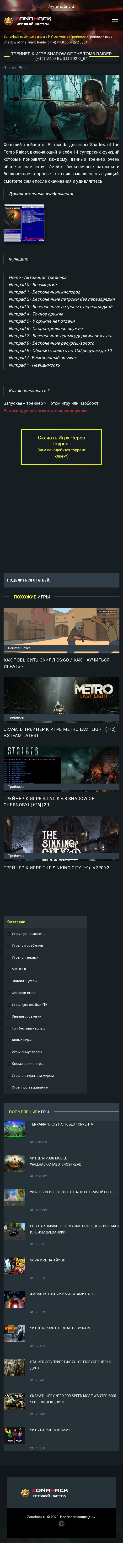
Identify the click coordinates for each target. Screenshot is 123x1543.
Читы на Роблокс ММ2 (50, 1430)
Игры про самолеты (26, 934)
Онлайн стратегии (23, 1017)
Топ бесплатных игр (25, 1028)
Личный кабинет (61, 6)
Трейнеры (78, 36)
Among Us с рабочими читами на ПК (62, 1294)
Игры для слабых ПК (27, 1005)
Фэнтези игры (20, 993)
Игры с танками (22, 958)
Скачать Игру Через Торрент (61, 447)
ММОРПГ (16, 969)
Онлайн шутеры (21, 981)
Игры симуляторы (24, 1052)
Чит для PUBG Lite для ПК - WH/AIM (60, 1328)
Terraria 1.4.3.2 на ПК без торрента (61, 1124)
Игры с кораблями (24, 946)
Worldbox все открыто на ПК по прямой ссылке (74, 1192)
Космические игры (24, 1064)
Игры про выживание (27, 1087)
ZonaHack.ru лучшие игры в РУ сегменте (36, 36)
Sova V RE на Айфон (47, 1260)
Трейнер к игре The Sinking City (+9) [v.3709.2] (57, 867)
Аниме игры (19, 1040)
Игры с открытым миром (30, 1076)
